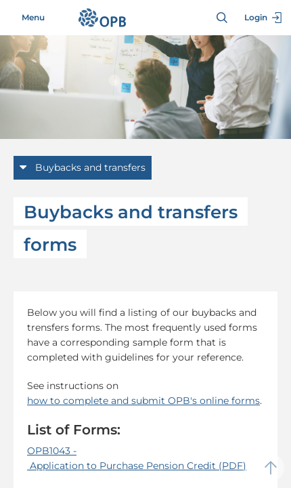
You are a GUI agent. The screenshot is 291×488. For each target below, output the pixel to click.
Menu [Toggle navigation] (26, 17)
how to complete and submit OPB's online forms (143, 400)
